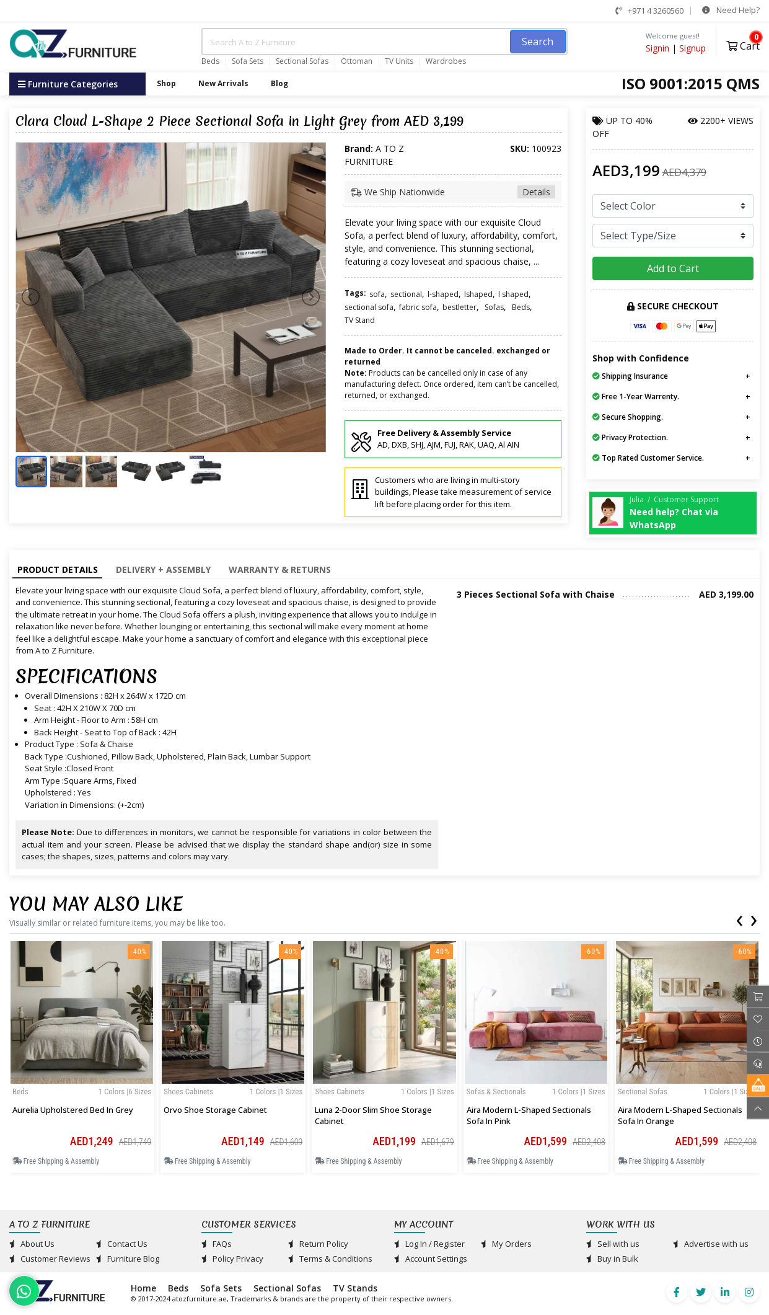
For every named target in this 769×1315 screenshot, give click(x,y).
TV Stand (360, 320)
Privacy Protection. (630, 437)
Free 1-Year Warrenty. (635, 396)
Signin (657, 48)
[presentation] (739, 918)
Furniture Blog (127, 1258)
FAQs (216, 1243)
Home (143, 1288)
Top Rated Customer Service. (648, 458)
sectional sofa (369, 307)
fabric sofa (418, 307)
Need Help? (731, 9)
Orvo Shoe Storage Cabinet (215, 1109)
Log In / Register (429, 1243)
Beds (210, 61)
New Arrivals (223, 83)
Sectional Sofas (302, 61)
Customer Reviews (49, 1258)
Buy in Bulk (612, 1258)
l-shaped (443, 294)
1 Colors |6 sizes (125, 1091)
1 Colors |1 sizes (276, 1091)
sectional (406, 294)
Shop (166, 83)
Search (537, 41)
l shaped (513, 294)
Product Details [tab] (57, 569)
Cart (743, 44)
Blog (279, 83)
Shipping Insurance (630, 376)
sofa (377, 294)
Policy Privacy (232, 1258)
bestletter (459, 307)
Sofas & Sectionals (496, 1091)
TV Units (399, 61)
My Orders (506, 1243)
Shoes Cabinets (188, 1091)
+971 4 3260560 (649, 10)
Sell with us (612, 1243)
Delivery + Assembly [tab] (163, 569)
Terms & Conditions (330, 1258)
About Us (32, 1243)
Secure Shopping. (627, 417)
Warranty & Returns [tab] (280, 569)
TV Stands (355, 1288)
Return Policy (318, 1243)
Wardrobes (446, 61)
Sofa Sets (247, 61)
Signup (692, 48)
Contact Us (121, 1243)
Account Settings (430, 1258)
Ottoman (356, 61)
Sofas (494, 307)
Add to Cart (673, 268)
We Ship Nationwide (453, 191)
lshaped (478, 294)
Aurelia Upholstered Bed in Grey (72, 1109)
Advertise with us (711, 1243)
